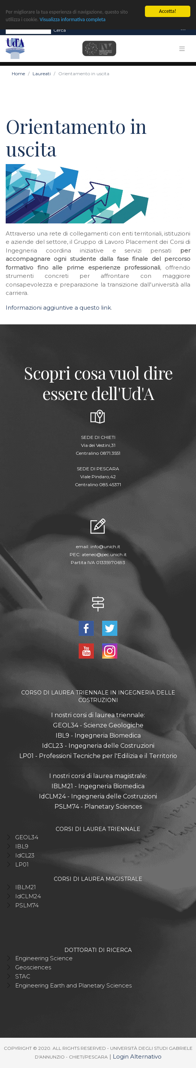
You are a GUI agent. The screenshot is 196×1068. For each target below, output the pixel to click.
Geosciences (33, 967)
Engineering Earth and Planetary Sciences (73, 985)
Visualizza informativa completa (73, 19)
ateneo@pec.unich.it (104, 554)
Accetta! (167, 11)
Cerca (59, 30)
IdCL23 (24, 855)
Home (18, 73)
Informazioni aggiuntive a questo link (58, 307)
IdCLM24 (28, 896)
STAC (22, 976)
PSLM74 (27, 905)
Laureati (42, 73)
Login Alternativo (137, 1056)
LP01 (22, 864)
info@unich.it (105, 546)
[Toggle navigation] (183, 30)
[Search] (28, 30)
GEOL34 (26, 837)
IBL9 (21, 846)
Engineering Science (44, 958)
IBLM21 (25, 887)
